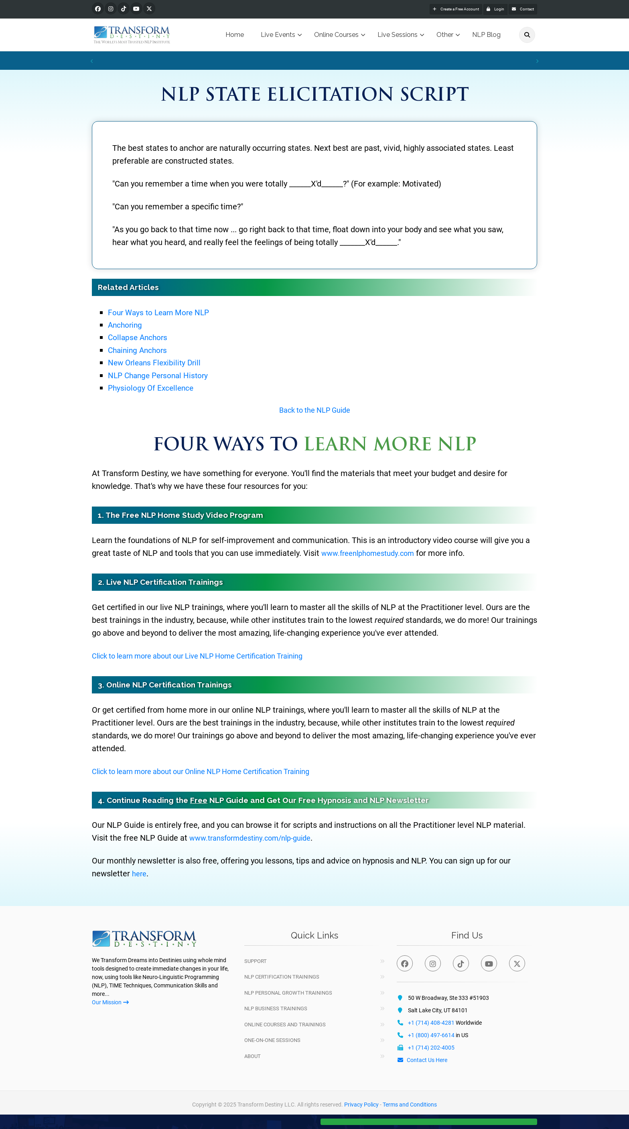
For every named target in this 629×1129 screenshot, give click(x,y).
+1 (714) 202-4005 (431, 1048)
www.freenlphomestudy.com (372, 554)
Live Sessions (397, 36)
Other (444, 36)
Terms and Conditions (410, 1105)
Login (479, 9)
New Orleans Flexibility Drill (158, 364)
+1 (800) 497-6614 (431, 1036)
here (140, 875)
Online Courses (336, 36)
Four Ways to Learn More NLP (163, 313)
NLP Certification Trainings (281, 978)
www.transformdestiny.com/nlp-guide (256, 839)
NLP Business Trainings (275, 1009)
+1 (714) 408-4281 (431, 1023)
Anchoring (127, 326)
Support (255, 962)
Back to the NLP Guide (314, 411)
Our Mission (110, 1003)
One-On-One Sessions (272, 1041)
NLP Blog (486, 36)
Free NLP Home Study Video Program (192, 515)
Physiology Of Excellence (154, 388)
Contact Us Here (422, 1061)
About (252, 1057)
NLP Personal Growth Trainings (288, 994)
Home (234, 36)
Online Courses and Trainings (285, 1025)
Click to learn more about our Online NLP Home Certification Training (215, 772)
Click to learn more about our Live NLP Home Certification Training (211, 656)
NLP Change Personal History (163, 376)
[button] (429, 1117)
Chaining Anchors (141, 351)
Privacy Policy (361, 1105)
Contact (517, 9)
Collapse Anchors (141, 338)
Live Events (278, 36)
